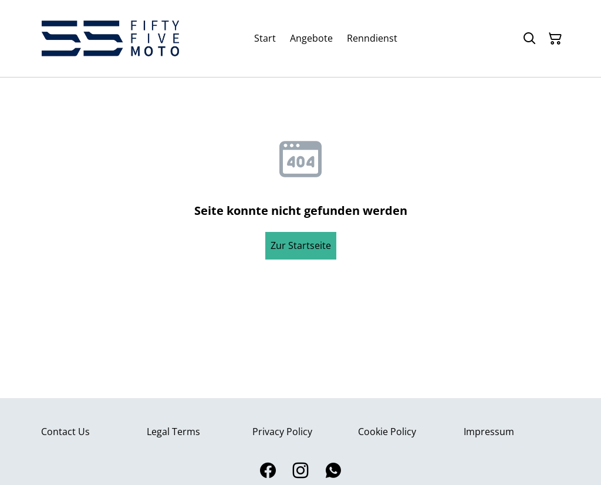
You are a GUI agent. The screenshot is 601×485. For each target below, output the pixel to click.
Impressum (489, 431)
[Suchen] (529, 39)
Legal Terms (173, 431)
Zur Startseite (301, 245)
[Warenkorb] (555, 39)
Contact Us (65, 431)
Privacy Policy (282, 431)
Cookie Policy (387, 431)
